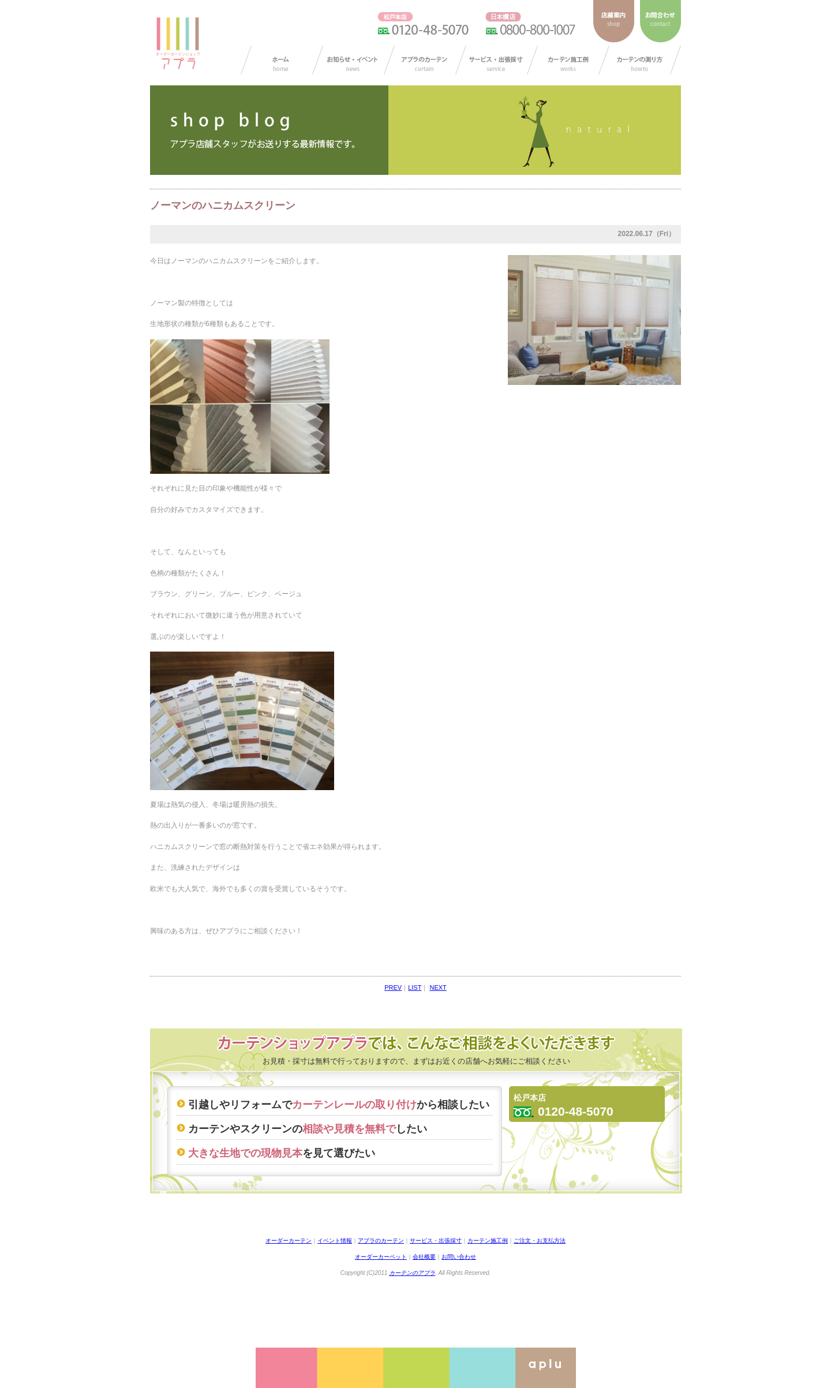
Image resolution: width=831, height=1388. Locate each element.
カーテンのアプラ (412, 1273)
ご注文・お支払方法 (540, 1240)
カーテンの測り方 (639, 60)
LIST (414, 987)
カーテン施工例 (568, 60)
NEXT (437, 987)
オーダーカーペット (381, 1257)
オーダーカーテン (288, 1240)
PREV (393, 987)
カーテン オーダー (282, 60)
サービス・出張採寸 (496, 60)
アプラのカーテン (425, 60)
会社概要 (424, 1257)
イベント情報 (334, 1240)
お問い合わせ (458, 1257)
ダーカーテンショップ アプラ (177, 43)
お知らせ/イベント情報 (353, 60)
